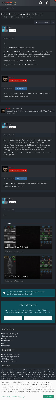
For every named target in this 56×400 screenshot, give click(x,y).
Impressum (6, 346)
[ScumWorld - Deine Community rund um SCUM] (9, 3)
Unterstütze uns (7, 341)
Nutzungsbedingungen (10, 333)
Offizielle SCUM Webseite (11, 354)
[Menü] (53, 3)
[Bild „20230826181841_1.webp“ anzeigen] (28, 269)
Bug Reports (33, 111)
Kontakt (4, 338)
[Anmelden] (46, 3)
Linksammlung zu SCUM (10, 357)
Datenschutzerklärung (9, 336)
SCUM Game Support (9, 361)
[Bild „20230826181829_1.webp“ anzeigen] (28, 240)
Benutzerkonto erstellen (38, 318)
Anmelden (13, 318)
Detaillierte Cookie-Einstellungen (14, 396)
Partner (4, 343)
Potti (5, 17)
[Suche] (40, 3)
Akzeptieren (48, 396)
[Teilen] (53, 22)
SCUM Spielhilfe (48, 111)
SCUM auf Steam (8, 359)
